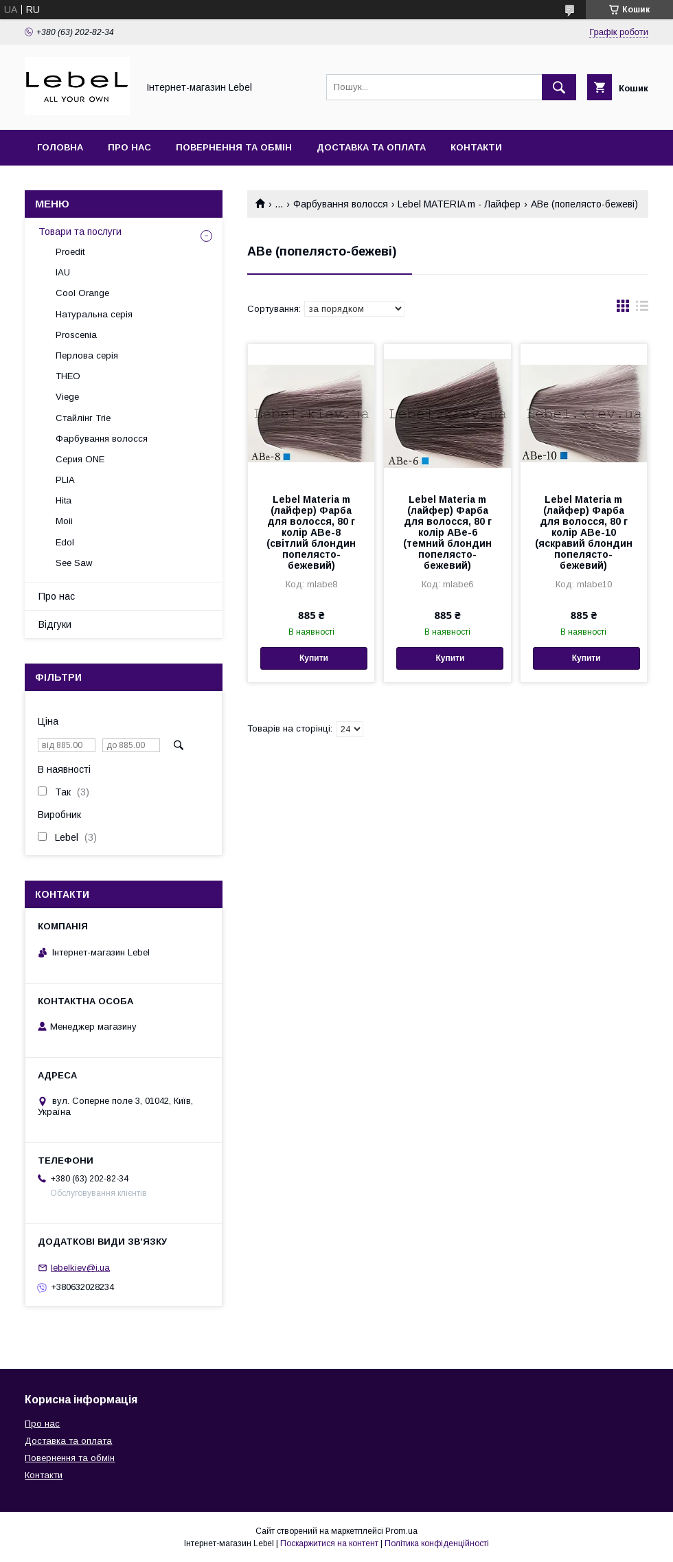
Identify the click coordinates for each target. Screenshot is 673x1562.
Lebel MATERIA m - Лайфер (459, 204)
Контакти (476, 147)
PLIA (65, 480)
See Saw (74, 563)
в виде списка (642, 309)
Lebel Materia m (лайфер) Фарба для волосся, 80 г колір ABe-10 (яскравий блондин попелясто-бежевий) (583, 532)
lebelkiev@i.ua (80, 1268)
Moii (64, 521)
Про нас (129, 147)
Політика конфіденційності (437, 1543)
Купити (313, 658)
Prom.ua (401, 1531)
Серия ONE (80, 459)
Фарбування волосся (340, 204)
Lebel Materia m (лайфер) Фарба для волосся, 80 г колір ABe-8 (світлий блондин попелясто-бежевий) (311, 532)
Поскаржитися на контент (329, 1543)
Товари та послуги (80, 231)
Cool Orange (82, 293)
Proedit (70, 252)
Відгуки (54, 624)
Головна (60, 147)
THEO (68, 376)
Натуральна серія (94, 314)
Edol (65, 542)
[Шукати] (559, 87)
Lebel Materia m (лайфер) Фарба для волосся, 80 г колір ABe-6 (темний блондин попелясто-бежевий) (447, 532)
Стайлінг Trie (83, 418)
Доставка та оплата (371, 147)
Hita (63, 500)
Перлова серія (87, 355)
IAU (63, 272)
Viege (67, 397)
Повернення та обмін (234, 147)
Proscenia (76, 335)
